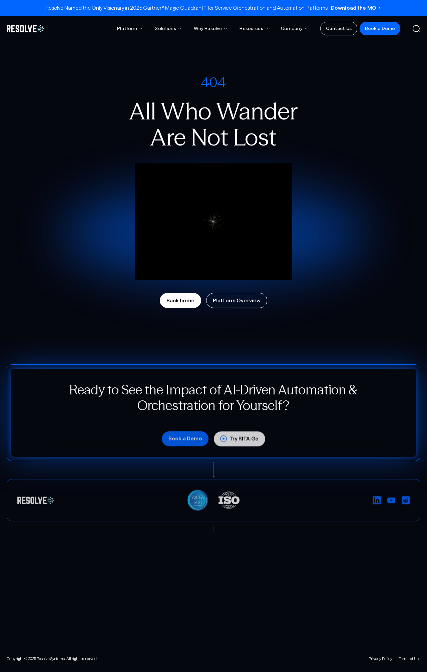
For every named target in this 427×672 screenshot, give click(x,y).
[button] (130, 28)
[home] (25, 28)
